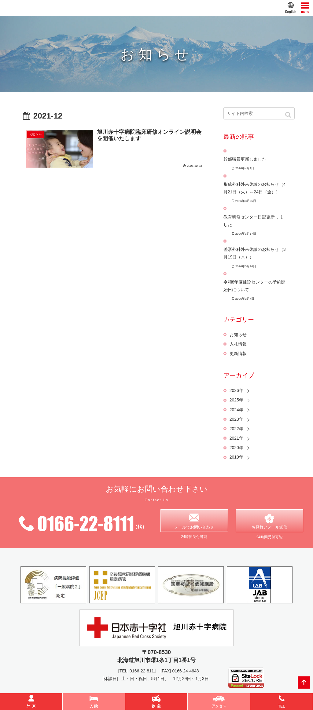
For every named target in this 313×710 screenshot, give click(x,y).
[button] (289, 114)
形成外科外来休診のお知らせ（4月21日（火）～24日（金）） (254, 188)
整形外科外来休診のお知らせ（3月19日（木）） (254, 253)
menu (305, 7)
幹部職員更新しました (244, 159)
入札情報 (238, 344)
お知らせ (238, 334)
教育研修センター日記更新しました (253, 220)
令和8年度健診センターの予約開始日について (254, 286)
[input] (259, 113)
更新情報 (238, 353)
